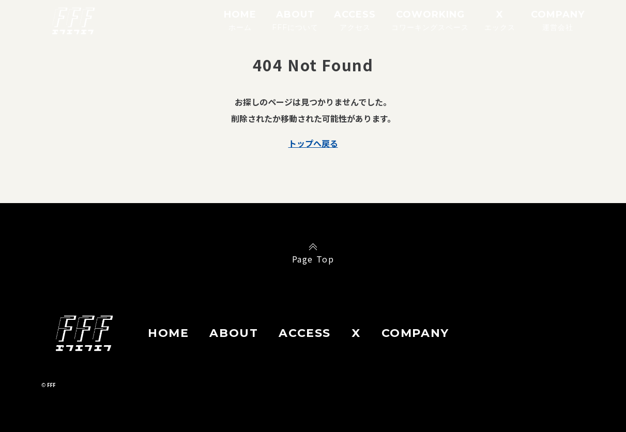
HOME (240, 20)
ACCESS (355, 20)
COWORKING (430, 20)
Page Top (313, 259)
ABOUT (295, 20)
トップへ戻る (313, 143)
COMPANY (558, 20)
